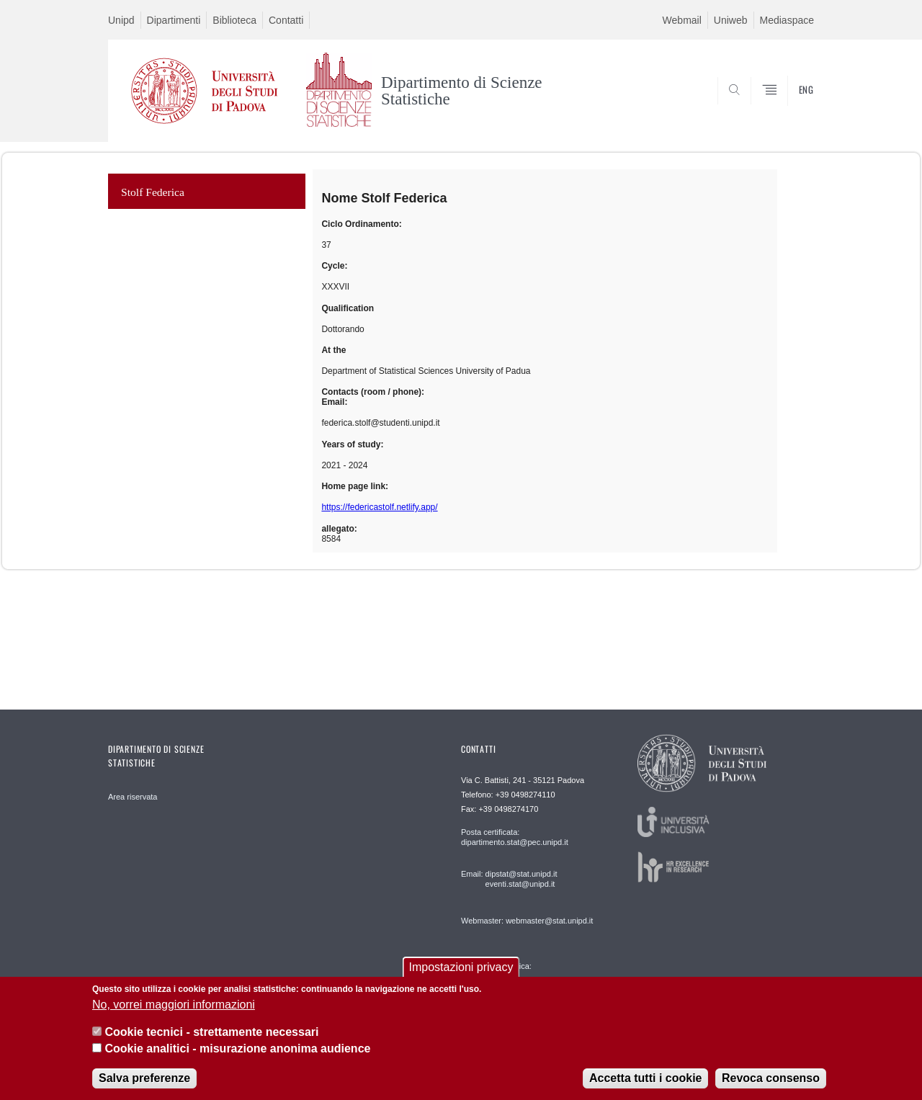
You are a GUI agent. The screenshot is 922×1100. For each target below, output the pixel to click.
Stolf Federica (152, 192)
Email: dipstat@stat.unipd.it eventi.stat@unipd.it (509, 878)
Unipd (121, 20)
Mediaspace (787, 20)
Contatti (286, 20)
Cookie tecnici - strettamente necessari (211, 1032)
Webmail (682, 20)
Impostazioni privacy (461, 967)
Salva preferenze (144, 1078)
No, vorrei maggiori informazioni (173, 1004)
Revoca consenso (771, 1078)
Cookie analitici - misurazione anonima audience (237, 1048)
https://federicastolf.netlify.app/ (379, 507)
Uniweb (731, 20)
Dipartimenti (174, 20)
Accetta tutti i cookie (645, 1078)
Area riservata (132, 796)
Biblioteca (234, 20)
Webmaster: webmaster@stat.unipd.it (527, 920)
